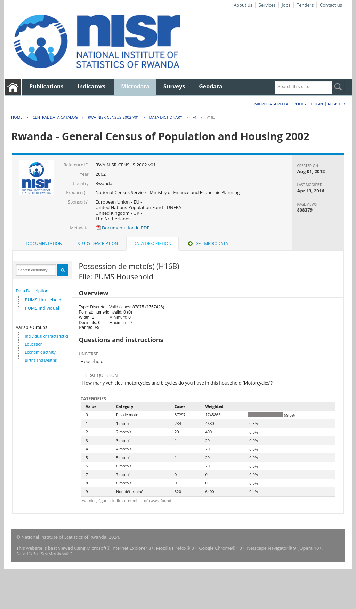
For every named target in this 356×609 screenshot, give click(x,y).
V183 (211, 117)
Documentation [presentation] (44, 243)
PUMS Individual (42, 308)
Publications (46, 86)
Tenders (305, 5)
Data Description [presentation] (152, 243)
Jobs (286, 5)
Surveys (174, 86)
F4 (194, 117)
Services (267, 5)
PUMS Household (43, 299)
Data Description (32, 291)
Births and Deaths (41, 360)
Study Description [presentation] (98, 243)
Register (336, 103)
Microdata (135, 86)
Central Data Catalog (55, 117)
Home (17, 117)
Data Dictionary (165, 117)
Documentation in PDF (122, 227)
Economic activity (40, 352)
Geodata (210, 86)
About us (243, 5)
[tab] (44, 243)
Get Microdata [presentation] (207, 243)
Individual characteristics (47, 336)
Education (34, 344)
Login (317, 103)
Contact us (331, 5)
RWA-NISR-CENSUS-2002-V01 (113, 117)
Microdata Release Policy (280, 103)
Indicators (92, 86)
